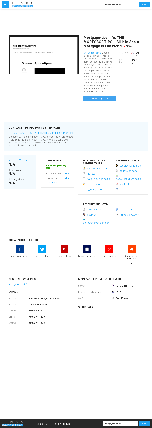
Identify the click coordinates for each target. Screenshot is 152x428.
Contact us (42, 423)
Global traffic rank (18, 160)
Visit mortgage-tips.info (100, 98)
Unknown (68, 173)
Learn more (51, 182)
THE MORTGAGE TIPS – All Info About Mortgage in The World (41, 132)
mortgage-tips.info (18, 284)
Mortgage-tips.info (92, 53)
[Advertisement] (57, 20)
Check (144, 4)
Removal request (62, 423)
